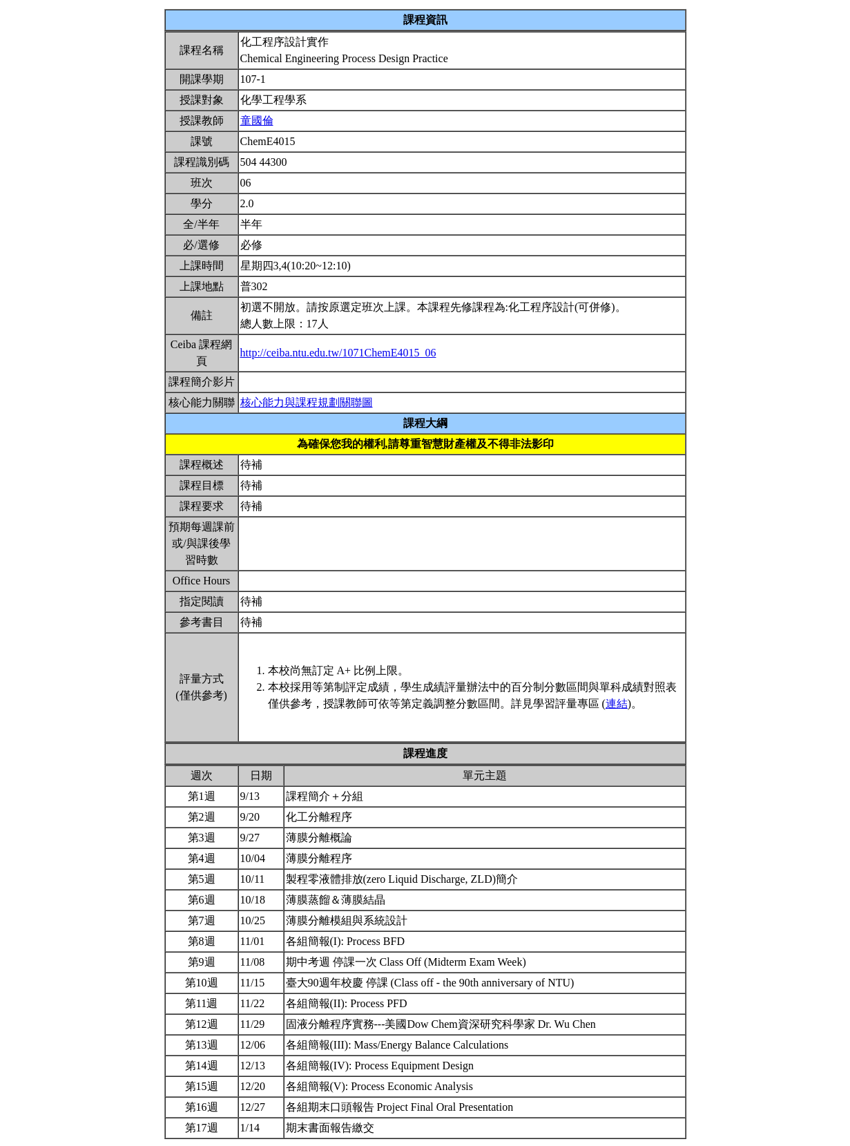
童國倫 (256, 120)
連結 (617, 703)
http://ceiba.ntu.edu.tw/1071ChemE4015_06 (338, 353)
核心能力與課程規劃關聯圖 (306, 402)
